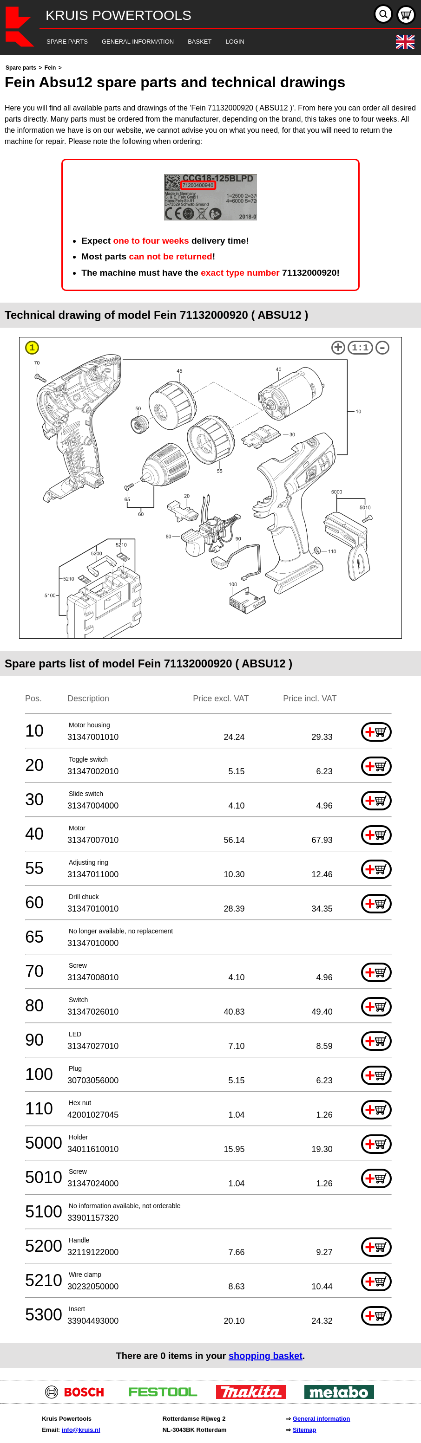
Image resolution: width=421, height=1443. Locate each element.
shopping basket (266, 1356)
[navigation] (197, 42)
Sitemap (304, 1429)
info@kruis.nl (81, 1429)
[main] (210, 715)
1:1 (360, 348)
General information (321, 1418)
